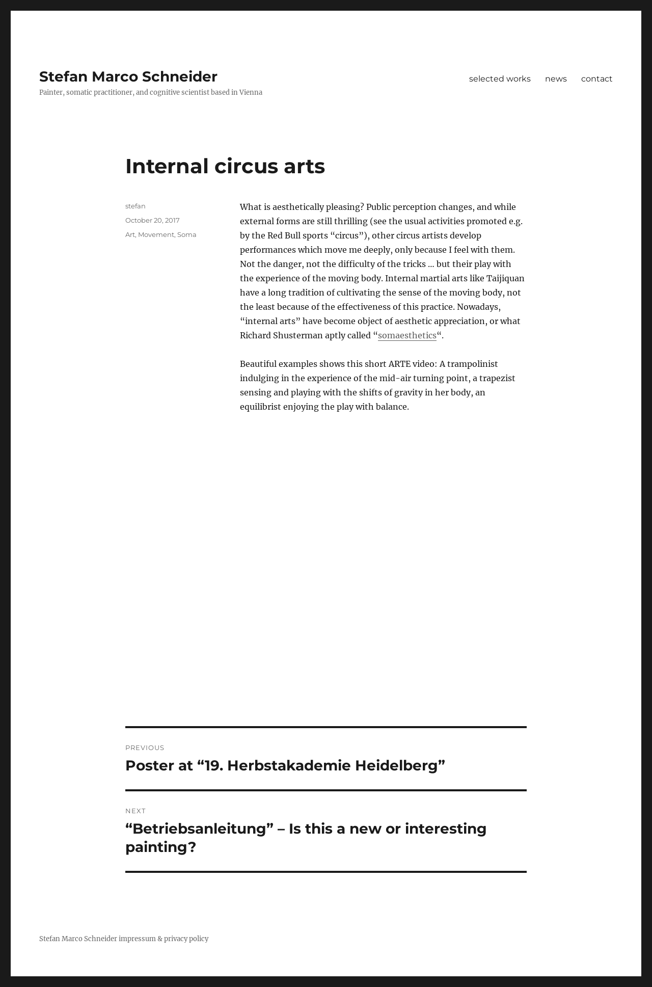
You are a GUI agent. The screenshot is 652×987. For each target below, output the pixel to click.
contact (597, 79)
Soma (187, 234)
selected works (500, 79)
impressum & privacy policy (163, 939)
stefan (135, 206)
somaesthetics (407, 335)
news (556, 79)
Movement (156, 234)
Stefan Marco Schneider (128, 76)
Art (130, 234)
